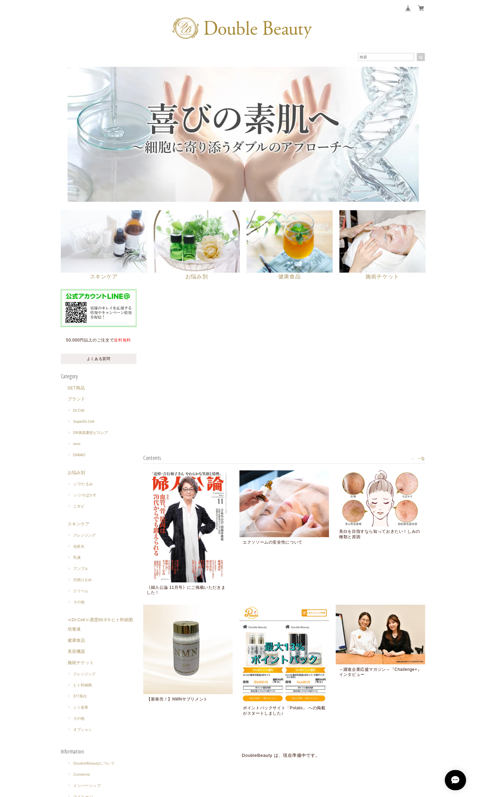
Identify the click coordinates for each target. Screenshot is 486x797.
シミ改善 (80, 708)
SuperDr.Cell (83, 422)
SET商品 (76, 388)
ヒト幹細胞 (82, 685)
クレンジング (84, 535)
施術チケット (81, 662)
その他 (78, 602)
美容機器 (76, 651)
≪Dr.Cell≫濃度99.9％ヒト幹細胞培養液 (100, 624)
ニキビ (78, 506)
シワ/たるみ (83, 484)
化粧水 (78, 547)
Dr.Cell (78, 411)
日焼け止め (82, 580)
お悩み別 (76, 472)
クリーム (80, 591)
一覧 (421, 458)
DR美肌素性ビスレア (90, 433)
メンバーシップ (87, 786)
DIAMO (79, 455)
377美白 (80, 696)
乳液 (77, 558)
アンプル (80, 569)
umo (76, 444)
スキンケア (78, 524)
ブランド (76, 399)
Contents (81, 775)
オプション (82, 730)
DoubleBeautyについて (94, 764)
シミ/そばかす (85, 495)
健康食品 (76, 640)
